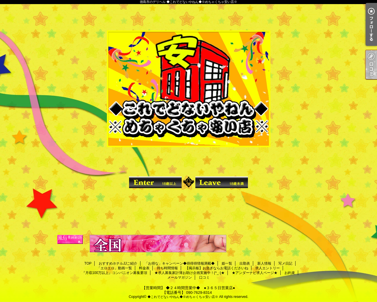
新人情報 (264, 263)
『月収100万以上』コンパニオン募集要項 (114, 273)
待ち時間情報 (167, 268)
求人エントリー (267, 268)
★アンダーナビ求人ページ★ (254, 273)
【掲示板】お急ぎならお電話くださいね (216, 268)
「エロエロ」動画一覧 (114, 268)
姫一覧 (227, 263)
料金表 (144, 268)
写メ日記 (285, 263)
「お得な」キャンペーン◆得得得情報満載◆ (180, 263)
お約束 (289, 273)
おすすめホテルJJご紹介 (118, 263)
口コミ (204, 277)
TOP (88, 263)
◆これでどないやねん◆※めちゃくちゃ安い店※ (182, 296)
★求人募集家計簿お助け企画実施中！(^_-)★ (189, 273)
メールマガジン (179, 277)
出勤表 (244, 263)
